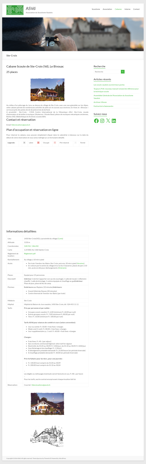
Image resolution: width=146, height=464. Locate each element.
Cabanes (118, 9)
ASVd (30, 8)
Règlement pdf (29, 253)
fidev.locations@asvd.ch (21, 125)
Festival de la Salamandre (104, 106)
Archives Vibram (100, 102)
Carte (60, 238)
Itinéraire (62, 268)
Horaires (80, 263)
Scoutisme (96, 9)
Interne (127, 9)
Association (107, 9)
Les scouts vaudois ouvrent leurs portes (109, 85)
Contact (136, 9)
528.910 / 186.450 (31, 246)
